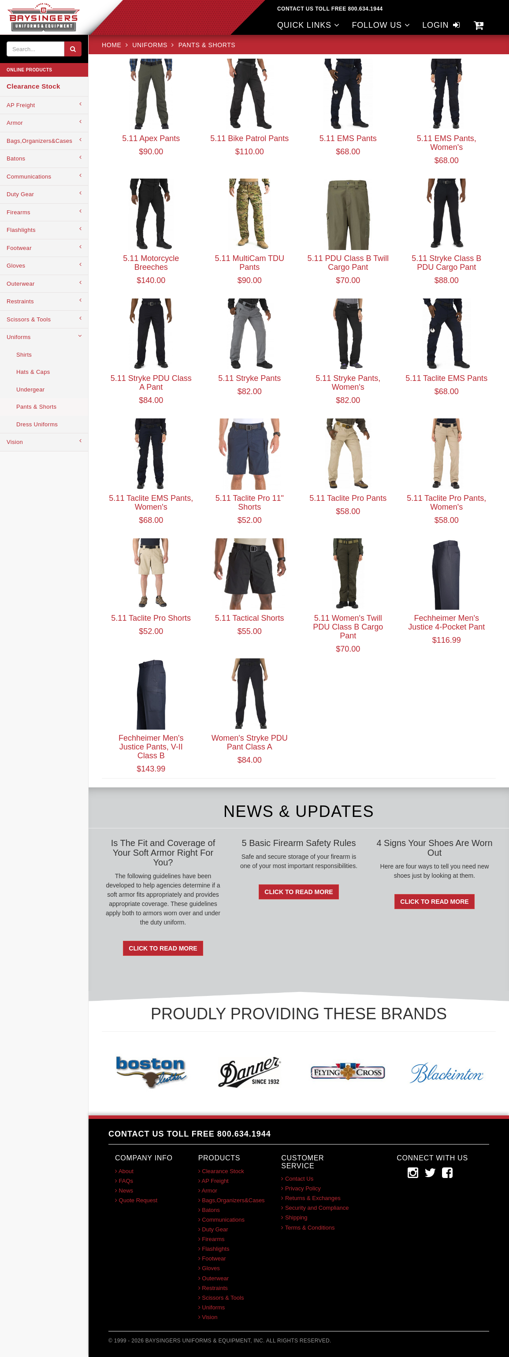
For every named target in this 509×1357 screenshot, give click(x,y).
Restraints (44, 301)
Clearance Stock (33, 86)
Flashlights (44, 229)
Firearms (44, 212)
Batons (44, 158)
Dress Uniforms (37, 424)
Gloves (44, 265)
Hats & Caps (33, 372)
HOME (112, 44)
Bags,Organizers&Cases (44, 140)
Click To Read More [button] (163, 948)
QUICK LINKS (308, 25)
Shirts (24, 354)
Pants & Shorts (36, 406)
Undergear (30, 389)
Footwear (44, 247)
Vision (44, 441)
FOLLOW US (381, 25)
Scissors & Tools (44, 319)
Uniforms (44, 336)
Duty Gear (44, 194)
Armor (44, 122)
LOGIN (441, 25)
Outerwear (44, 283)
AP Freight (44, 104)
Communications (44, 176)
